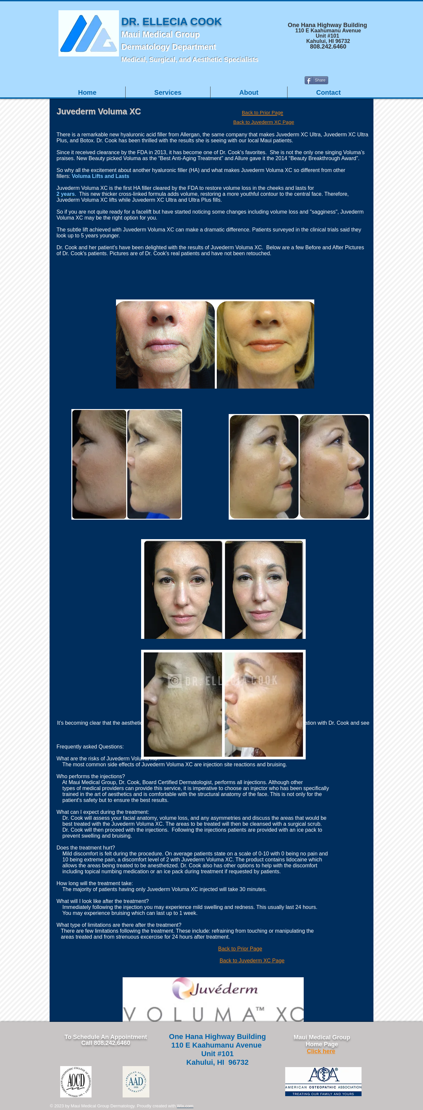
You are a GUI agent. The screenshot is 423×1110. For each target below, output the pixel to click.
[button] (168, 93)
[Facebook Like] (373, 82)
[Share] (316, 80)
